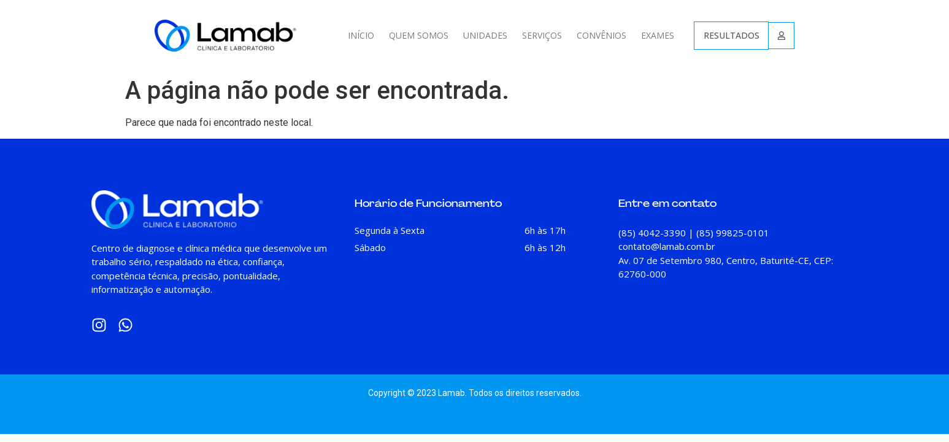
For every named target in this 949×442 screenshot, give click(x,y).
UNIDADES (485, 35)
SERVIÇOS (542, 35)
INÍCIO (361, 35)
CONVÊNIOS (601, 35)
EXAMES (657, 35)
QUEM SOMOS (418, 35)
